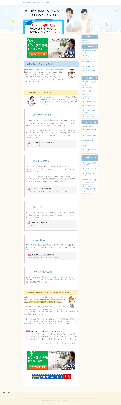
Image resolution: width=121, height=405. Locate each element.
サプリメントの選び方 (90, 116)
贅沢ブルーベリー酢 (89, 146)
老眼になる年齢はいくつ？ (90, 174)
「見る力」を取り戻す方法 (90, 71)
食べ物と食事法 (88, 87)
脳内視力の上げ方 (89, 66)
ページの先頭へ (94, 390)
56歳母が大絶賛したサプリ (90, 130)
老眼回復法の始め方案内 (90, 51)
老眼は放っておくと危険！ (90, 169)
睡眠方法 (86, 94)
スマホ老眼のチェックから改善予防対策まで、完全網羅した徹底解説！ (90, 189)
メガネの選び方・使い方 (90, 106)
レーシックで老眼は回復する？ (90, 163)
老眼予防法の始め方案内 (90, 82)
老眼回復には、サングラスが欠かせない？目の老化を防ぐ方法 (90, 180)
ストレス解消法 (88, 91)
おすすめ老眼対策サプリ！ (90, 136)
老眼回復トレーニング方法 (90, 62)
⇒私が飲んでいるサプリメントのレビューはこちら (61, 343)
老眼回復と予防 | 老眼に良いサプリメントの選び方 (37, 2)
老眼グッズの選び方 (89, 126)
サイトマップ (60, 395)
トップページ (26, 36)
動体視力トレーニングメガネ (90, 141)
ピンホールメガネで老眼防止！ (90, 150)
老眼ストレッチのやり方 (90, 56)
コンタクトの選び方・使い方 (90, 111)
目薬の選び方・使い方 (90, 101)
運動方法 (86, 98)
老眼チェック (88, 40)
